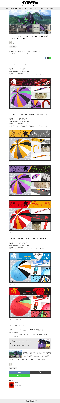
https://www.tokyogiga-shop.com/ (24, 341)
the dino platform (31, 401)
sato (14, 43)
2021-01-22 (15, 42)
